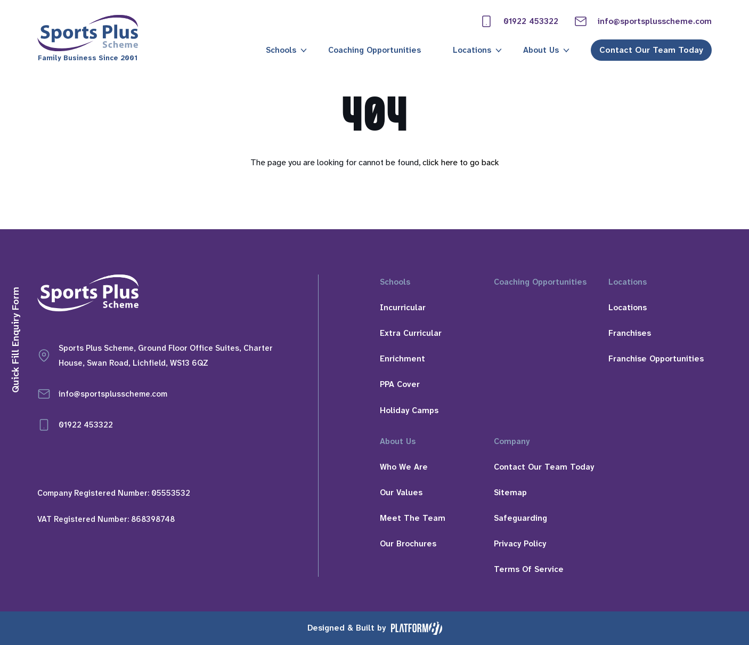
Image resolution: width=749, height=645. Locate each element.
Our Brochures (408, 543)
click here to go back (460, 162)
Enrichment (402, 358)
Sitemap (510, 492)
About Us (541, 50)
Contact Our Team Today (651, 49)
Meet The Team (412, 518)
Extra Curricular (411, 333)
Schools (281, 50)
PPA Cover (400, 384)
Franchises (629, 333)
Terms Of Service (529, 569)
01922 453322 (519, 21)
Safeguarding (520, 518)
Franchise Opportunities (656, 358)
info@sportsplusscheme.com (643, 21)
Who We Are (404, 467)
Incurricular (403, 307)
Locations (472, 50)
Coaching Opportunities (374, 50)
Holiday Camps (409, 410)
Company (512, 441)
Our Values (401, 492)
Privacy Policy (520, 543)
